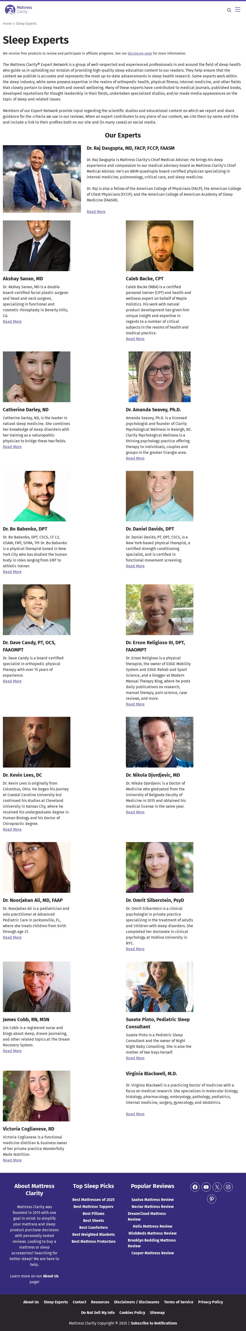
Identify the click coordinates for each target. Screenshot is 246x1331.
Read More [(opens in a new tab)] (96, 211)
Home (7, 24)
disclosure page (140, 53)
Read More (12, 321)
